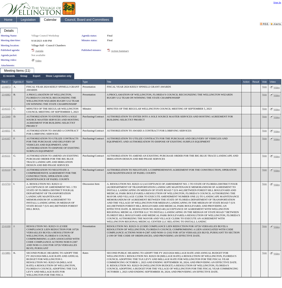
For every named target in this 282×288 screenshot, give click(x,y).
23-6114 (6, 169)
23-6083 (6, 94)
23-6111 (6, 155)
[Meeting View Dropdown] (58, 76)
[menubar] (37, 76)
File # (4, 82)
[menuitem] (9, 76)
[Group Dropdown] (24, 76)
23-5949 (6, 116)
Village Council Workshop (45, 35)
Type (85, 82)
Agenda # (18, 82)
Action (246, 82)
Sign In (277, 2)
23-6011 (6, 130)
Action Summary (120, 50)
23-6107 (6, 138)
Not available (38, 55)
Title (109, 82)
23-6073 (6, 86)
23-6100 (6, 226)
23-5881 (6, 252)
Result (255, 82)
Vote (264, 86)
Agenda (39, 50)
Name (29, 82)
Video (38, 60)
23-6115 (6, 108)
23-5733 (6, 183)
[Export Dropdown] (37, 76)
